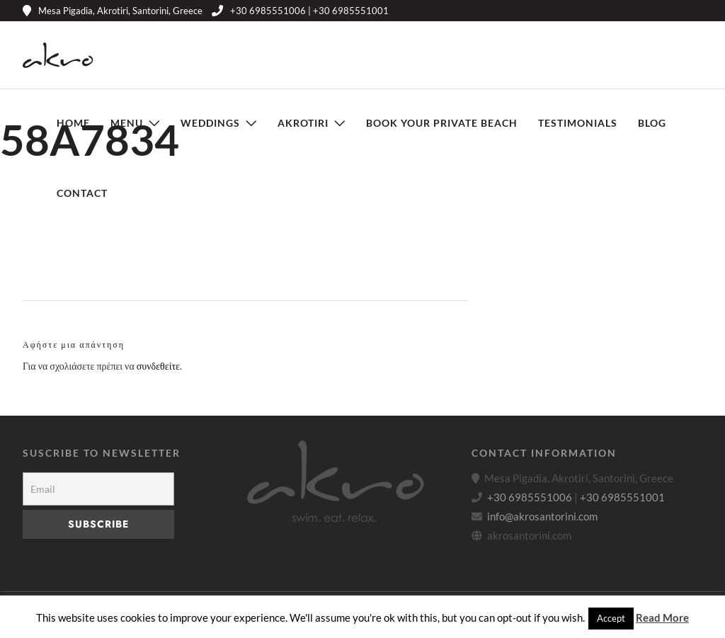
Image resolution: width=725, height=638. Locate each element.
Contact (82, 193)
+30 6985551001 (622, 497)
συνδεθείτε (158, 366)
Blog (652, 123)
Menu (126, 123)
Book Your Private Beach (442, 123)
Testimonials (577, 123)
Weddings (210, 123)
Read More (662, 617)
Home (73, 123)
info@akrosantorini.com (542, 516)
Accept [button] (611, 618)
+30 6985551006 (529, 497)
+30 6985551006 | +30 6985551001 (300, 10)
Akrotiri (303, 123)
